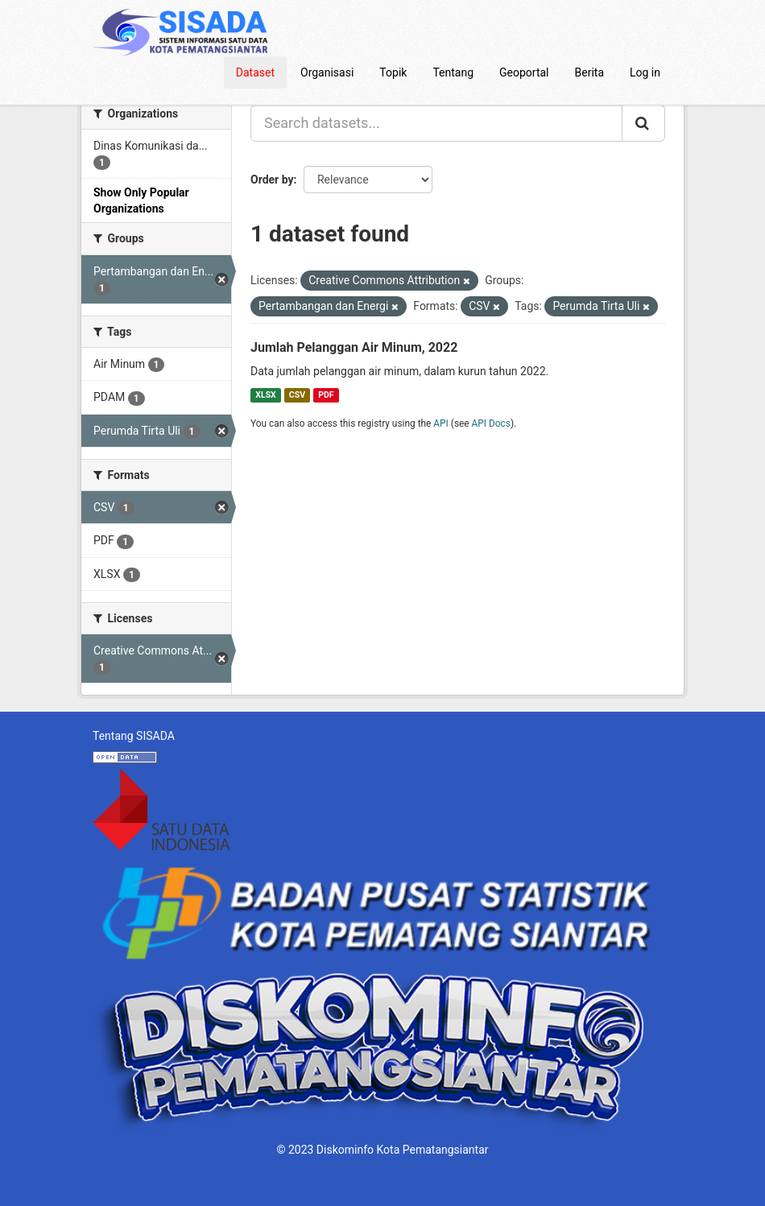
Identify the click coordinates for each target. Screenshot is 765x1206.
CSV (297, 395)
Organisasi (327, 72)
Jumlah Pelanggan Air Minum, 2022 (353, 347)
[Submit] (643, 123)
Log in (645, 72)
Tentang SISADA (134, 735)
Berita (590, 72)
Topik (393, 72)
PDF (325, 395)
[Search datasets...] (436, 123)
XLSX (265, 395)
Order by (272, 179)
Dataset (255, 72)
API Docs (491, 423)
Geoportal (523, 72)
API (441, 423)
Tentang (452, 72)
